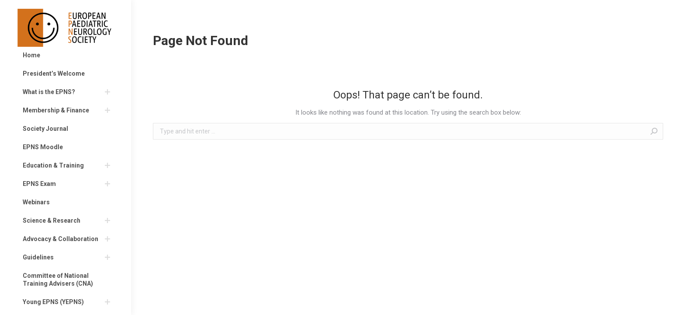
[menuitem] (65, 55)
